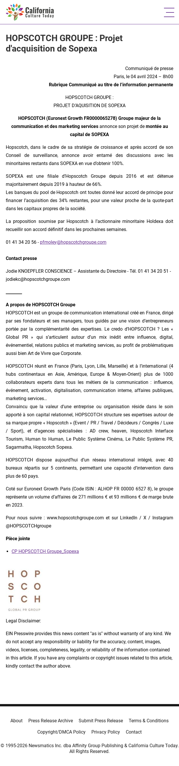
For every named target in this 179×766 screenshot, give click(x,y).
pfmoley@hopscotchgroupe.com (73, 242)
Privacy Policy (105, 732)
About (16, 720)
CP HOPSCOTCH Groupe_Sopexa (45, 551)
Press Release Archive (50, 720)
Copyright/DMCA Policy (61, 732)
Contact (134, 732)
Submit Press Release (101, 720)
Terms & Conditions (149, 720)
